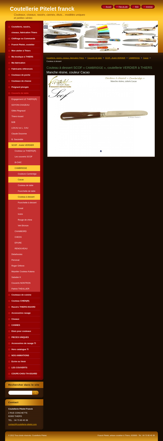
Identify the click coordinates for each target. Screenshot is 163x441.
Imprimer (149, 7)
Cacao (145, 58)
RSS (136, 7)
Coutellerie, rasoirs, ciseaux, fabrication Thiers (65, 58)
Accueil (108, 7)
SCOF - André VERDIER (115, 58)
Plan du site (123, 7)
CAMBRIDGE (134, 58)
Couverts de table (94, 58)
